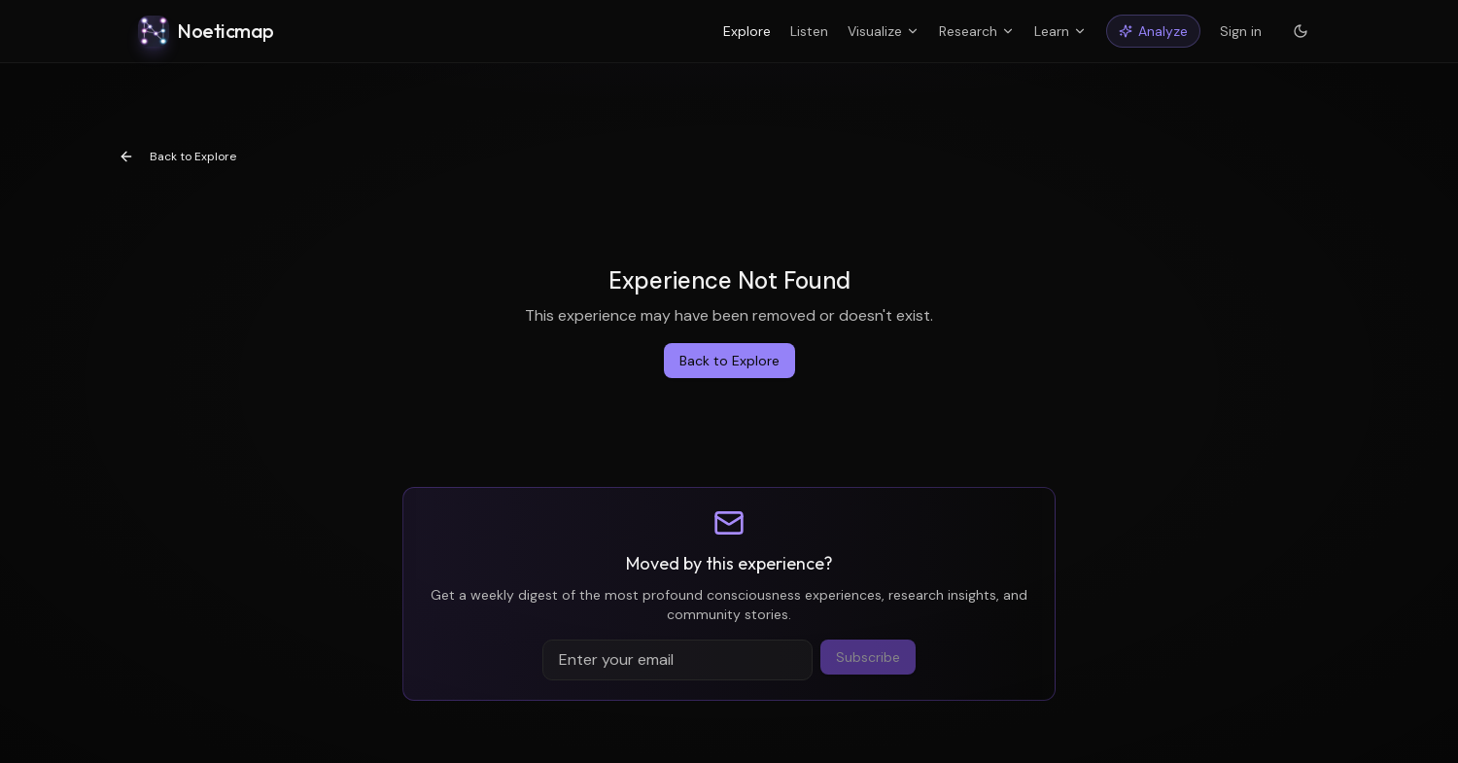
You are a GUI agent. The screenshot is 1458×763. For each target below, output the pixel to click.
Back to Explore (177, 156)
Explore (747, 31)
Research (977, 31)
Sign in (1241, 31)
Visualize (884, 31)
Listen (809, 31)
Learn (1060, 31)
